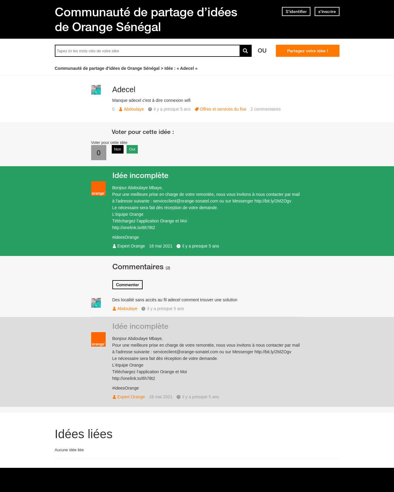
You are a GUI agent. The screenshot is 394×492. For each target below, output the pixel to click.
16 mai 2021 (160, 246)
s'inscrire (327, 11)
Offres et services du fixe (223, 109)
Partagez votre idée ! (307, 50)
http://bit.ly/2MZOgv (272, 201)
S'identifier (296, 11)
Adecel (123, 89)
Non (117, 149)
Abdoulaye (134, 109)
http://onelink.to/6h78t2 (133, 227)
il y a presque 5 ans (200, 246)
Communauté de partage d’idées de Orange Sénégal (146, 19)
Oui (132, 149)
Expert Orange (131, 246)
